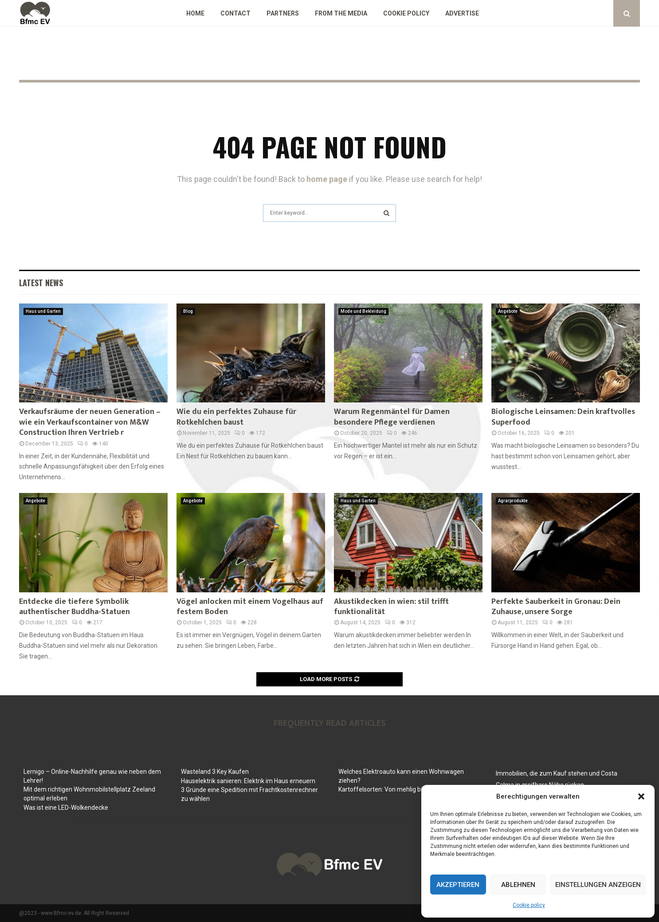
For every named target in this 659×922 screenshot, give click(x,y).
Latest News (41, 282)
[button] (641, 796)
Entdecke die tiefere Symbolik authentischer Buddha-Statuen (74, 607)
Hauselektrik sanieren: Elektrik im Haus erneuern (248, 780)
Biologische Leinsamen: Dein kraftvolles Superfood (563, 417)
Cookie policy (529, 905)
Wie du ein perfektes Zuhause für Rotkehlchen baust (236, 417)
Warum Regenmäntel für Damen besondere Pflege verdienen (392, 417)
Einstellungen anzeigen (598, 885)
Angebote (508, 311)
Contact (235, 13)
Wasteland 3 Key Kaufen (215, 771)
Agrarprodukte (513, 500)
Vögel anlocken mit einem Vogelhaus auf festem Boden (250, 607)
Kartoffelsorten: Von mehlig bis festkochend (400, 789)
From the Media (341, 13)
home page (326, 179)
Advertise (462, 13)
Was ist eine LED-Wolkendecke (66, 807)
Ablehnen (518, 885)
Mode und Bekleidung (363, 311)
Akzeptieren (457, 885)
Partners (283, 13)
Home (195, 13)
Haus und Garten (43, 311)
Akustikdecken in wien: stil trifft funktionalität (391, 607)
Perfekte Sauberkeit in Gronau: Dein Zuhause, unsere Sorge (555, 607)
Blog (188, 311)
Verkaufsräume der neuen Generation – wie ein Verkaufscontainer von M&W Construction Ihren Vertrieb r (90, 422)
